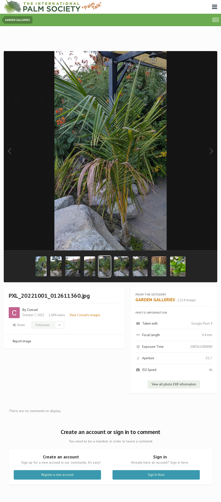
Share (19, 325)
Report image (22, 341)
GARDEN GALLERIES (155, 299)
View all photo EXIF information (174, 384)
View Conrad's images (85, 315)
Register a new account (57, 475)
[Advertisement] (110, 40)
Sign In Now (156, 475)
